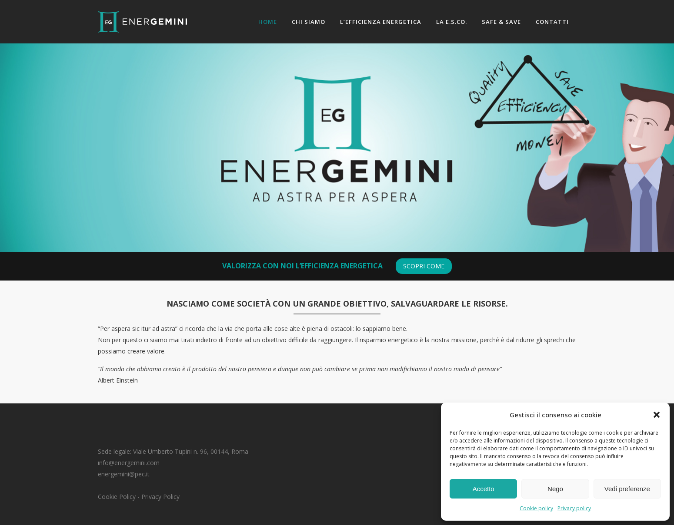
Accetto (483, 488)
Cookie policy (536, 508)
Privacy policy (574, 508)
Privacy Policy (160, 496)
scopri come (423, 266)
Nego (555, 488)
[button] (656, 414)
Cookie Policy (117, 496)
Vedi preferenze (627, 488)
